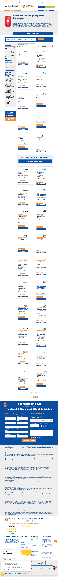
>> (38, 397)
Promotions (23, 543)
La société (23, 539)
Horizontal (44, 425)
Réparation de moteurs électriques (34, 553)
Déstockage (50, 6)
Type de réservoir (44, 424)
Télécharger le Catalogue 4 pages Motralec (34, 543)
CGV (41, 569)
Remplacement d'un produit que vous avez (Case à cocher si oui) (41, 417)
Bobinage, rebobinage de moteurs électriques (34, 556)
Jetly (14, 47)
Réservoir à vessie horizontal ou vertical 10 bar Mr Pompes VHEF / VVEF (47, 546)
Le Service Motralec (33, 544)
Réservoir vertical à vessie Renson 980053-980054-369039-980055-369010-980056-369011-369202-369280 (46, 541)
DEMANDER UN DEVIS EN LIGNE (33, 33)
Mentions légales (44, 570)
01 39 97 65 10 (23, 2)
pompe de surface (49, 510)
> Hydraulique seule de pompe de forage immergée (9, 102)
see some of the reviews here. (11, 532)
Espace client (48, 2)
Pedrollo (12, 55)
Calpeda (6, 49)
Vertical (43, 427)
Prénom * (19, 417)
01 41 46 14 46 (32, 2)
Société (44, 2)
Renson (6, 58)
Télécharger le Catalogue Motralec (34, 540)
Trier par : (38, 46)
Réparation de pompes (34, 550)
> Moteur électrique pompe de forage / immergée (9, 99)
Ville (18, 435)
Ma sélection (52, 2)
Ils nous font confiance (23, 541)
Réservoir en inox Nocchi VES (47, 558)
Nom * (6, 417)
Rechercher (41, 39)
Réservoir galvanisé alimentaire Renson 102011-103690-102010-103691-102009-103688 (47, 555)
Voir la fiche (21, 62)
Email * (6, 421)
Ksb (8, 50)
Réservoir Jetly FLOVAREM (47, 549)
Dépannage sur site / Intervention (24, 549)
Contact (50, 569)
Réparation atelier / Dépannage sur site (35, 549)
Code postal (7, 435)
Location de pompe (33, 546)
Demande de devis (23, 64)
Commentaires (33, 429)
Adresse (6, 431)
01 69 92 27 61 (40, 2)
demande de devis (41, 6)
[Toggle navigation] (12, 10)
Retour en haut (55, 541)
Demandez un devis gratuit (35, 161)
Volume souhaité (34, 424)
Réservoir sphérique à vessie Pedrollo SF (47, 551)
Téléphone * (20, 421)
